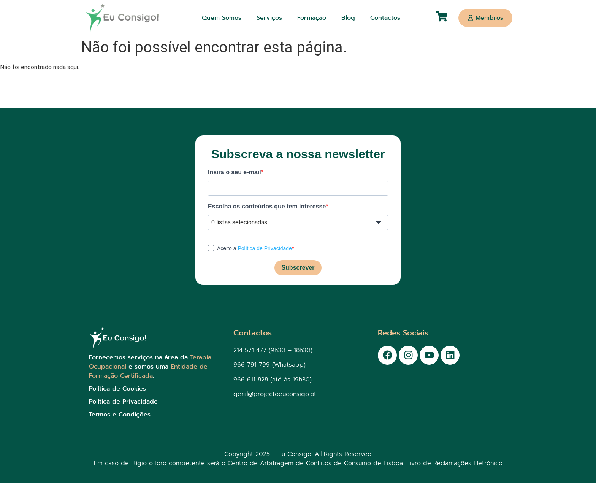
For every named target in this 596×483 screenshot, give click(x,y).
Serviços (269, 17)
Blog (348, 17)
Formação (311, 17)
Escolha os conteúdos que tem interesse (267, 206)
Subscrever (297, 267)
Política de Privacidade (265, 248)
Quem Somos (221, 17)
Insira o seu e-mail (234, 172)
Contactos (385, 17)
